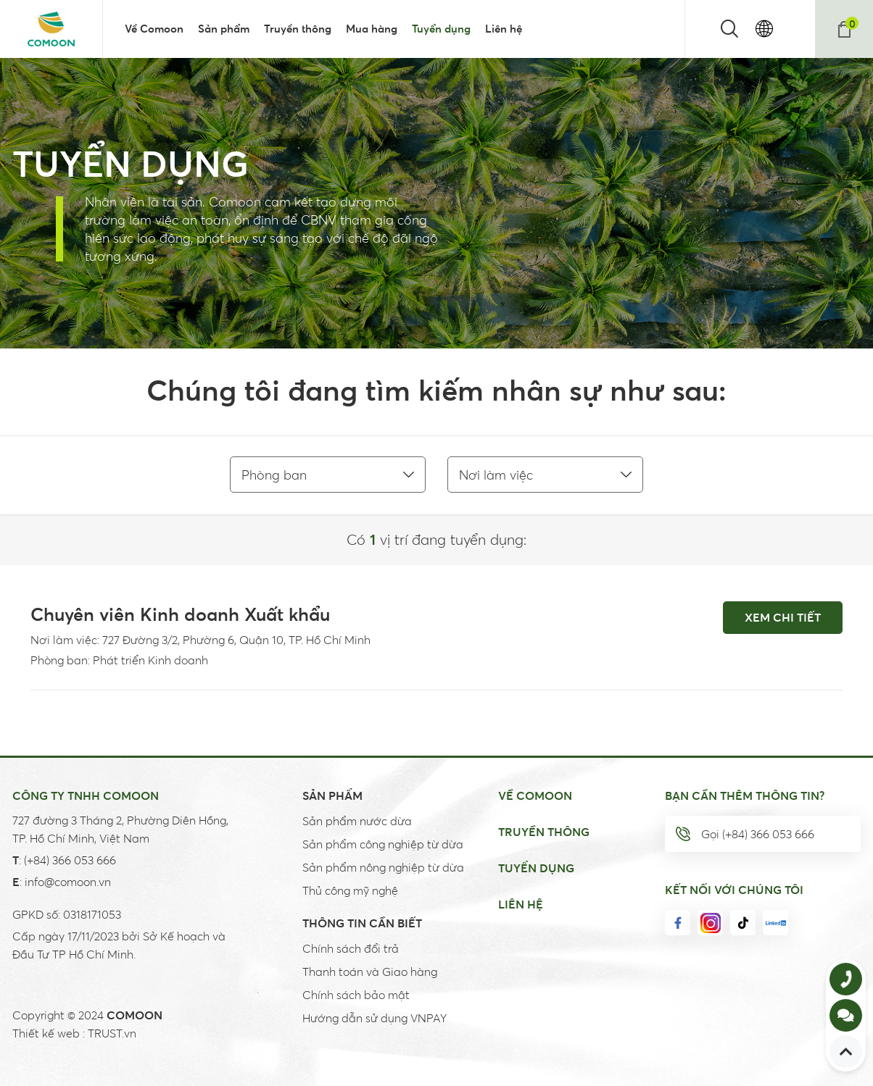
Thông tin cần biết (362, 923)
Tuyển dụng (536, 868)
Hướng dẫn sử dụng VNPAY (374, 1018)
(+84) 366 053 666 (70, 860)
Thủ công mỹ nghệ (350, 890)
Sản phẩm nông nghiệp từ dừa (383, 867)
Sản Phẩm (332, 795)
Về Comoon (535, 795)
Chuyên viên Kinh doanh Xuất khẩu (180, 614)
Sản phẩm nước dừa (357, 821)
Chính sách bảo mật (356, 994)
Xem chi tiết (783, 617)
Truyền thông (543, 831)
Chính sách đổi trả (350, 948)
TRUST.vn (112, 1033)
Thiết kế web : (48, 1033)
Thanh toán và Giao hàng (369, 971)
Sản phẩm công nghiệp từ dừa (382, 844)
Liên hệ (520, 904)
